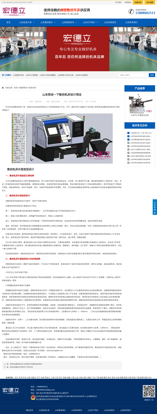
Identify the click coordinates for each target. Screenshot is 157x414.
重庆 (105, 377)
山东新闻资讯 (68, 22)
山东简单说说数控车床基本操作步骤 (139, 163)
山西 (28, 377)
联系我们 (128, 2)
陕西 (126, 377)
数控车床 (75, 107)
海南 (101, 377)
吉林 (42, 377)
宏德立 (29, 107)
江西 (73, 377)
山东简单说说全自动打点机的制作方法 (139, 143)
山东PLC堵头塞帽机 (48, 75)
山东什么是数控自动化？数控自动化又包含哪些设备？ (139, 149)
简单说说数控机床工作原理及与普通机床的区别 (26, 364)
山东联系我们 (131, 22)
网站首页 (29, 410)
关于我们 (118, 2)
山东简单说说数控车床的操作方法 (139, 159)
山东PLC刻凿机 (81, 75)
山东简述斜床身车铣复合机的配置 (139, 136)
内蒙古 (33, 377)
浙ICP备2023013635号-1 (76, 396)
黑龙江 (47, 377)
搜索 (152, 75)
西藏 (121, 377)
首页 (8, 22)
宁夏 (138, 377)
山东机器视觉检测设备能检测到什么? (139, 153)
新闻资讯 (23, 88)
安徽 (64, 377)
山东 (77, 377)
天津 (20, 377)
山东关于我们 (89, 22)
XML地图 (149, 2)
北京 (16, 377)
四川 (109, 377)
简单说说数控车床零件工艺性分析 (21, 367)
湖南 (89, 377)
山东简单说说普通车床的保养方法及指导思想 (139, 146)
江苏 (56, 377)
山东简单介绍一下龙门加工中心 (139, 133)
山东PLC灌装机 (32, 75)
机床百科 (32, 88)
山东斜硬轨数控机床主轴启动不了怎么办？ (139, 140)
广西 (97, 377)
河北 (24, 377)
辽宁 (38, 377)
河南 (81, 377)
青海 (134, 377)
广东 (93, 377)
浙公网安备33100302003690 (47, 399)
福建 (68, 377)
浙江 (60, 377)
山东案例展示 (47, 22)
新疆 (142, 377)
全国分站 (138, 2)
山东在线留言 (110, 22)
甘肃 (130, 377)
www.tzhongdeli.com (55, 350)
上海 (52, 377)
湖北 (85, 377)
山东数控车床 (18, 75)
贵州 (113, 377)
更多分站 (147, 377)
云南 (117, 377)
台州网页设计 (92, 396)
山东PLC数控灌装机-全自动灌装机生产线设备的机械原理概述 (139, 156)
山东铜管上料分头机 (66, 75)
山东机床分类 (25, 22)
